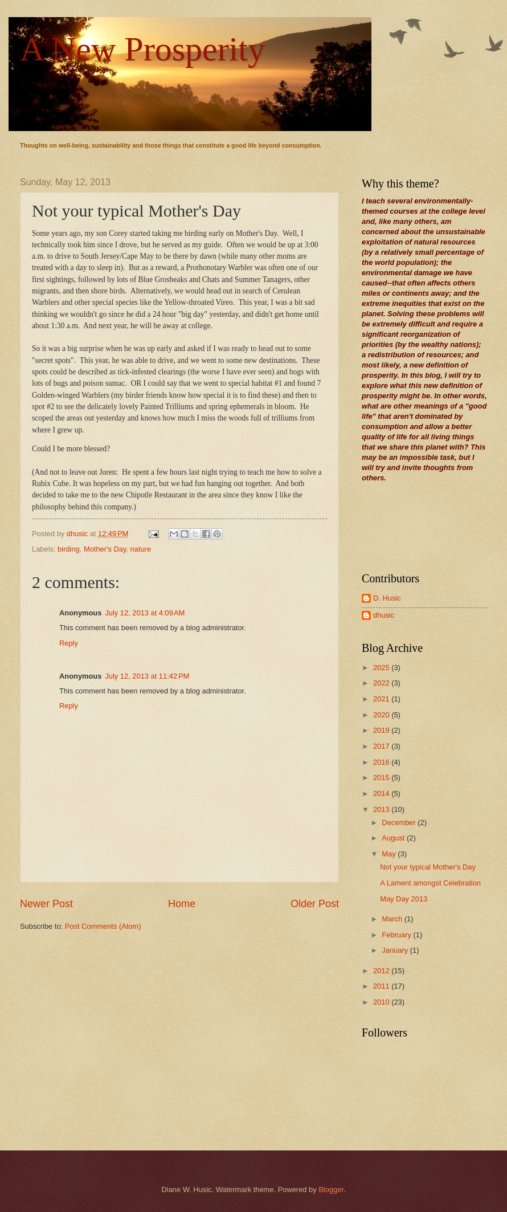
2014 (382, 793)
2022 (382, 683)
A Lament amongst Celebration (430, 883)
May (390, 854)
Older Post (315, 903)
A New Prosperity (142, 49)
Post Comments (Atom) (103, 926)
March (393, 919)
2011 (382, 986)
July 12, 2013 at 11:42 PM (147, 676)
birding (69, 549)
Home (181, 903)
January (396, 950)
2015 (382, 777)
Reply (68, 643)
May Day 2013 (403, 899)
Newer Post (46, 903)
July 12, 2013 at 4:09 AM (145, 613)
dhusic (383, 615)
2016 (382, 762)
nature (141, 549)
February (397, 935)
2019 (382, 730)
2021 (382, 699)
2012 (382, 970)
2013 (382, 809)
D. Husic (387, 598)
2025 (382, 667)
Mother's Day (105, 549)
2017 (382, 746)
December (400, 822)
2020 (382, 715)
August (394, 838)
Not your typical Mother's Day (428, 867)
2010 (382, 1002)
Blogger (331, 1189)
